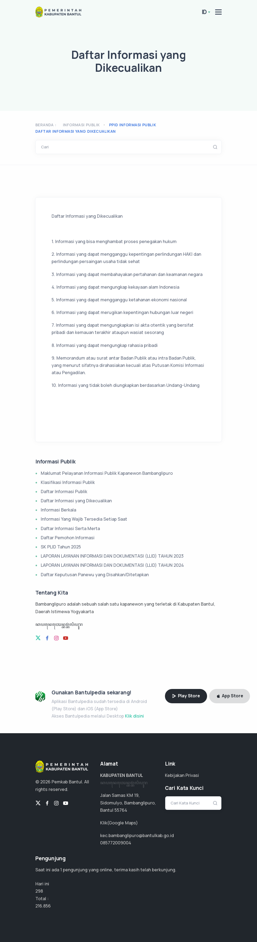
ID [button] (204, 12)
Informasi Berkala (58, 510)
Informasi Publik (81, 124)
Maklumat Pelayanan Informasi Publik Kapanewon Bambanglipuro (107, 473)
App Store (229, 696)
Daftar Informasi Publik (64, 491)
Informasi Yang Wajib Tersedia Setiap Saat (84, 519)
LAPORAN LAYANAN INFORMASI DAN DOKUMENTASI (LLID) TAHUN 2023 (112, 556)
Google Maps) (123, 823)
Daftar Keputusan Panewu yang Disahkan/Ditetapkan (95, 575)
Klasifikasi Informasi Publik (68, 482)
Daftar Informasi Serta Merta (70, 528)
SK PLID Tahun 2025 (61, 547)
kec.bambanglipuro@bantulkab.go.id (137, 835)
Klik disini (134, 716)
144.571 (42, 906)
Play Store (186, 696)
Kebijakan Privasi (182, 775)
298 (39, 891)
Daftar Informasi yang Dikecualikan (76, 501)
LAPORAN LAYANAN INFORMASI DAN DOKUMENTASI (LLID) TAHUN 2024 (112, 565)
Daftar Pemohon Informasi (67, 538)
